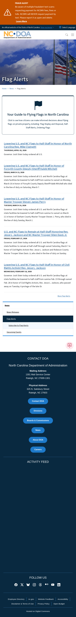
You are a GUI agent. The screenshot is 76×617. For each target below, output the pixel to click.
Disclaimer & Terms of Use (22, 604)
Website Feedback (46, 599)
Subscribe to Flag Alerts (18, 325)
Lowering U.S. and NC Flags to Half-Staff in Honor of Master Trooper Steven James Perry (34, 200)
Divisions (38, 411)
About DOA (38, 440)
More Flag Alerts (64, 296)
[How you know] (47, 27)
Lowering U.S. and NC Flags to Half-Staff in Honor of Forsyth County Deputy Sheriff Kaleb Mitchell (34, 167)
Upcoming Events (14, 332)
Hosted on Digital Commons (38, 611)
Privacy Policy (43, 604)
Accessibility (63, 599)
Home (4, 88)
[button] (65, 35)
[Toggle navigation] (72, 35)
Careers (38, 449)
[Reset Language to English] (60, 27)
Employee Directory (16, 599)
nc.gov (31, 599)
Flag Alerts (11, 319)
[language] (68, 27)
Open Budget (59, 604)
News (11, 88)
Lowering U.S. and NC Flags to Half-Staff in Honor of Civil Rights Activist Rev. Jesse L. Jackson (37, 266)
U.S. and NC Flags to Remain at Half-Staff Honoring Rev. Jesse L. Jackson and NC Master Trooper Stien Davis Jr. (36, 233)
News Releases (13, 312)
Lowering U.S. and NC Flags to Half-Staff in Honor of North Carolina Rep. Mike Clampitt (38, 145)
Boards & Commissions (38, 420)
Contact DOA (38, 401)
